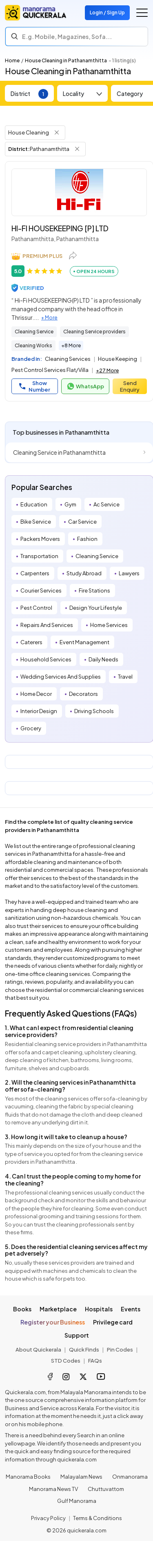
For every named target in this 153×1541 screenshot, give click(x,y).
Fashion (87, 539)
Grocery (30, 728)
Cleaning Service (34, 331)
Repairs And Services (46, 625)
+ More (49, 318)
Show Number (34, 386)
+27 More (107, 370)
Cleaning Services (68, 359)
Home (12, 60)
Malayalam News (81, 1476)
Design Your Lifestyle (95, 607)
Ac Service (106, 504)
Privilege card (113, 1322)
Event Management (84, 642)
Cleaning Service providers (94, 331)
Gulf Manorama (76, 1501)
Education (33, 504)
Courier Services (41, 590)
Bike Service (35, 521)
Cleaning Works (33, 345)
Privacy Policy (48, 1518)
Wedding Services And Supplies (60, 676)
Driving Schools (94, 711)
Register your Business (52, 1322)
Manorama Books (28, 1476)
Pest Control (36, 607)
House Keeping (117, 359)
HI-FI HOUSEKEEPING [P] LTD (60, 228)
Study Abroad (84, 573)
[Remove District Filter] (77, 149)
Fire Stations (94, 590)
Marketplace (58, 1309)
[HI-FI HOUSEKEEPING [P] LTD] (79, 192)
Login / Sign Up (107, 12)
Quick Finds (84, 1349)
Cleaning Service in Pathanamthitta (59, 452)
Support (76, 1335)
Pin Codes (120, 1349)
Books (22, 1309)
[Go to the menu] (142, 13)
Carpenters (34, 573)
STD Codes (65, 1360)
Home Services (109, 625)
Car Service (82, 521)
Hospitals (99, 1309)
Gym (70, 504)
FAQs (95, 1360)
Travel (125, 676)
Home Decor (36, 694)
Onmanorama (130, 1476)
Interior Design (38, 711)
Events (130, 1309)
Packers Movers (40, 539)
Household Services (45, 659)
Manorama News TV (53, 1489)
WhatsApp (85, 386)
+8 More (71, 345)
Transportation (39, 556)
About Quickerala (38, 1349)
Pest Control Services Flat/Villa (50, 370)
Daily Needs (103, 659)
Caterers (31, 642)
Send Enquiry (130, 386)
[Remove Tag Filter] (57, 132)
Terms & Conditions (97, 1518)
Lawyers (129, 573)
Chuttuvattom (106, 1489)
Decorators (83, 694)
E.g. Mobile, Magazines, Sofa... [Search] (67, 36)
